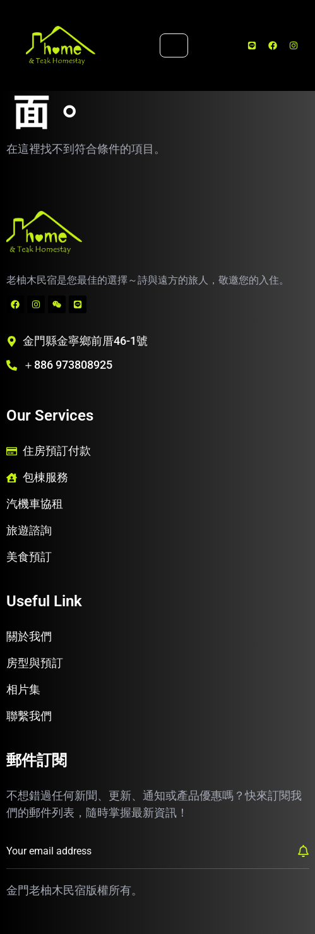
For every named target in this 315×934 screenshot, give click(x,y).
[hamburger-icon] (174, 45)
